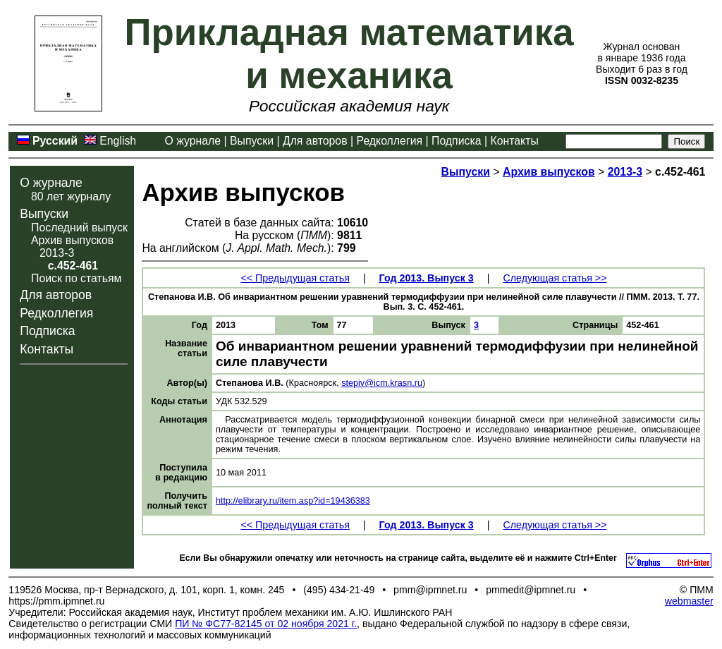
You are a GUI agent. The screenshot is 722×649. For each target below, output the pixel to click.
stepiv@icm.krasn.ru (381, 383)
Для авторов (315, 141)
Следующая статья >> (554, 278)
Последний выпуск (79, 227)
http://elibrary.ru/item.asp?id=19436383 (293, 501)
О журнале (193, 141)
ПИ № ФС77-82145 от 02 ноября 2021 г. (266, 623)
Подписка (456, 141)
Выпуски (252, 141)
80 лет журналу (71, 196)
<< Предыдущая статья (294, 278)
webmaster (689, 601)
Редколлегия (390, 141)
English (117, 141)
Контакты (514, 141)
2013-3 (56, 253)
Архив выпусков (72, 240)
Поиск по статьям (76, 278)
